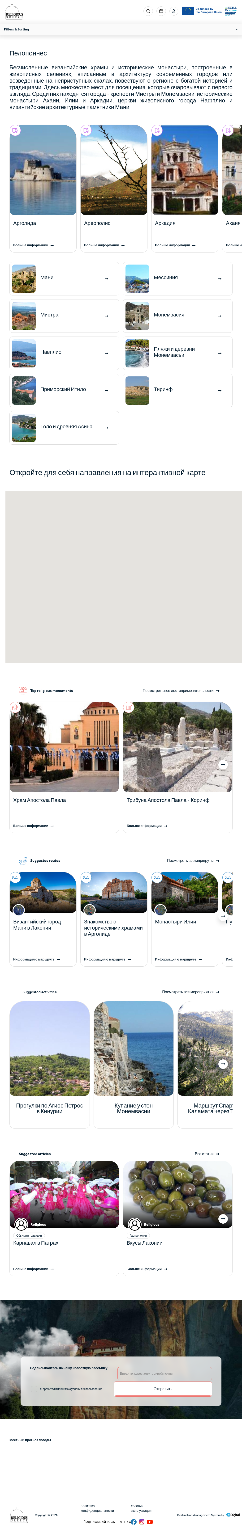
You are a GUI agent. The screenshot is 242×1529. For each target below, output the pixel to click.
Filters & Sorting (16, 29)
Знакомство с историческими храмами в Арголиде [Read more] (113, 928)
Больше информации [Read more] (30, 245)
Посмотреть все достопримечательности (177, 691)
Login (173, 11)
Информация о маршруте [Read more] (34, 959)
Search (147, 11)
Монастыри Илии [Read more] (175, 922)
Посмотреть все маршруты (190, 861)
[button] (223, 764)
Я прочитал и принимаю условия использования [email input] (71, 1389)
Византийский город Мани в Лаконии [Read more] (37, 925)
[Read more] (43, 223)
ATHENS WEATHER (121, 1465)
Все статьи (203, 1154)
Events (160, 11)
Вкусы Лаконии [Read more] (145, 1243)
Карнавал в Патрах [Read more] (35, 1243)
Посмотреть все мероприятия (187, 992)
